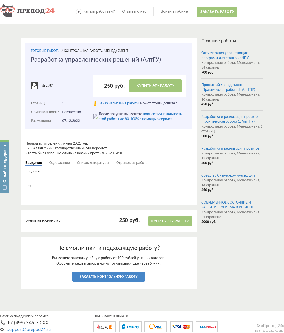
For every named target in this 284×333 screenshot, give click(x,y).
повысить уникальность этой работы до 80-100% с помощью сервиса (140, 116)
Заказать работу (217, 11)
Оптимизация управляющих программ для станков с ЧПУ (225, 55)
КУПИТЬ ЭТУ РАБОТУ (155, 85)
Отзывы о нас (134, 11)
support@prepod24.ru (29, 329)
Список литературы (93, 162)
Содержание (59, 162)
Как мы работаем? (99, 11)
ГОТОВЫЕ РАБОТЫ (45, 50)
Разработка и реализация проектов (230, 148)
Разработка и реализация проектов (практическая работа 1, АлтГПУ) (230, 119)
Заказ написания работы (119, 103)
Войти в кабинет (175, 11)
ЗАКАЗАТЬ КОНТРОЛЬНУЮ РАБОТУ (108, 276)
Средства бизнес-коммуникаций (228, 175)
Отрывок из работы (132, 162)
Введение (33, 162)
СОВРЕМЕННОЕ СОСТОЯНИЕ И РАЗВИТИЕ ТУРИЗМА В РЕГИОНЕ (227, 204)
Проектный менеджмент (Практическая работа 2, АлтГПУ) (228, 87)
